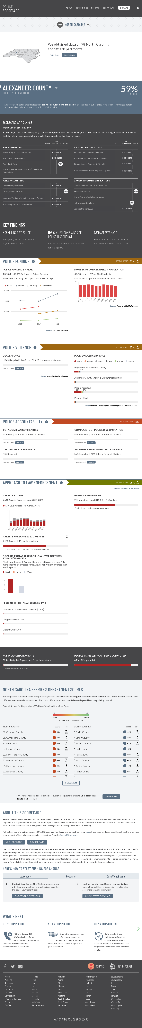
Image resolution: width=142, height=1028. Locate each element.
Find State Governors (27, 896)
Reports (95, 8)
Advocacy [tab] (25, 876)
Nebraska (62, 1005)
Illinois (34, 989)
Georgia (35, 976)
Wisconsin (115, 1002)
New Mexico (89, 983)
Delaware (9, 1002)
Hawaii (34, 979)
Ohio (86, 992)
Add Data (19, 368)
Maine (60, 979)
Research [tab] (71, 876)
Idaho (34, 986)
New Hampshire (91, 976)
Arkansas (9, 983)
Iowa (33, 983)
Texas (113, 986)
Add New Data (111, 796)
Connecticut (10, 995)
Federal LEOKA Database (127, 306)
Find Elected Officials (97, 896)
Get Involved (125, 966)
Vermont (114, 995)
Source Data (37, 842)
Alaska (7, 976)
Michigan (61, 983)
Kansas (35, 995)
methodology (14, 842)
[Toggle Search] (138, 8)
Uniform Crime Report (99, 405)
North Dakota (63, 1002)
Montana (61, 995)
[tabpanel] (71, 890)
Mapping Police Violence (57, 376)
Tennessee (115, 983)
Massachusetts (38, 1005)
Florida (8, 1005)
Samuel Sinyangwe (68, 835)
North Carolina (71, 24)
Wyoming (115, 1008)
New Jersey (89, 979)
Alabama (8, 979)
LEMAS (135, 405)
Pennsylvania (90, 1002)
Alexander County (27, 87)
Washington (116, 998)
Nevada (87, 986)
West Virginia (116, 1005)
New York (88, 989)
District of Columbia (13, 998)
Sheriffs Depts (69, 55)
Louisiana (36, 1002)
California (9, 989)
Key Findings (82, 8)
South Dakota (116, 979)
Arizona (8, 986)
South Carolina (117, 976)
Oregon (87, 998)
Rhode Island (90, 1005)
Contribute (108, 8)
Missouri (61, 989)
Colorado (8, 992)
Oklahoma (88, 995)
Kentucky (35, 998)
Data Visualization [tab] (116, 876)
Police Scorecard (11, 9)
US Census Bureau (60, 330)
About (69, 8)
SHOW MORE (70, 783)
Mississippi (63, 992)
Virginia (114, 992)
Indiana (35, 992)
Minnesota (62, 986)
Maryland (61, 976)
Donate (124, 8)
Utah (113, 989)
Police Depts (54, 55)
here (88, 832)
